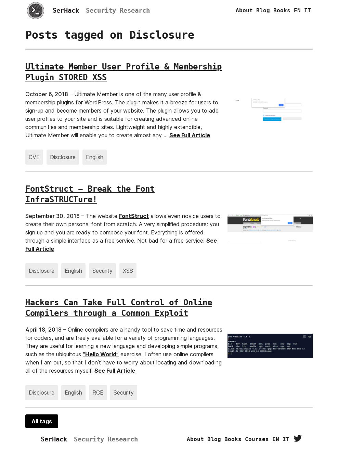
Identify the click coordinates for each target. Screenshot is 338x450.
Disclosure (63, 157)
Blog (263, 10)
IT (307, 10)
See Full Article (189, 135)
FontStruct (134, 216)
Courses (257, 439)
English (94, 157)
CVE (34, 157)
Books (281, 10)
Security (102, 270)
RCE (97, 392)
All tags (41, 421)
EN (297, 10)
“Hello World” (101, 354)
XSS (128, 270)
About (244, 10)
